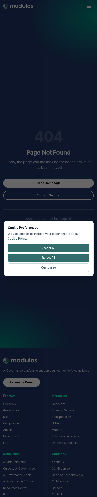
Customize (48, 267)
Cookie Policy (17, 238)
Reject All (48, 257)
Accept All (48, 248)
